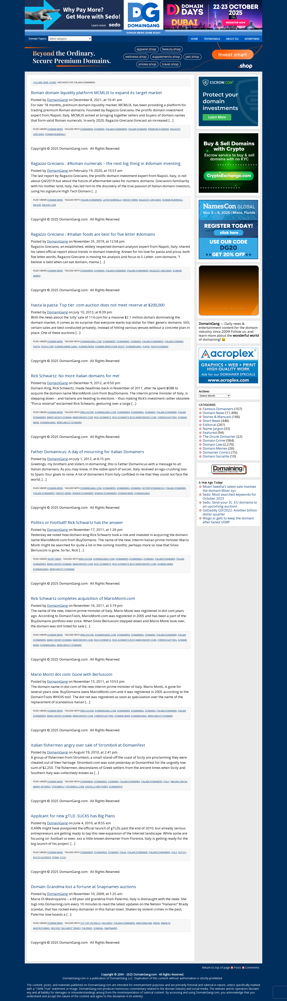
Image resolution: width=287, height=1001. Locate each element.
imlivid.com (49, 204)
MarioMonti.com (83, 417)
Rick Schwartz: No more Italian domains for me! (75, 375)
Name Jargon (213, 428)
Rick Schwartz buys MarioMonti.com (134, 417)
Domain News (55, 129)
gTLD (63, 857)
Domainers (86, 129)
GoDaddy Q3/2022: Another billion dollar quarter (230, 512)
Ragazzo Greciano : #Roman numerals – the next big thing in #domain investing (106, 163)
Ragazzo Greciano (150, 199)
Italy (166, 781)
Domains (99, 129)
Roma (55, 857)
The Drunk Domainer (219, 436)
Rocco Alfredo (42, 857)
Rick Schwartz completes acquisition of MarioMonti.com (83, 598)
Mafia (156, 923)
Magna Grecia (179, 781)
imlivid (37, 204)
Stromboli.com (75, 786)
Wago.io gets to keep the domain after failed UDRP (228, 520)
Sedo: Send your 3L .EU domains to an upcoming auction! (230, 504)
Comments (252, 967)
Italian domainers (116, 129)
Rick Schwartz (102, 417)
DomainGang (57, 99)
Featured (210, 432)
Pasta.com (47, 346)
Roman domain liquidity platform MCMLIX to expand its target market (96, 92)
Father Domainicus (153, 488)
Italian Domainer (115, 270)
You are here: (41, 82)
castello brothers (96, 786)
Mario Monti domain (59, 417)
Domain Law (212, 444)
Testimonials (212, 39)
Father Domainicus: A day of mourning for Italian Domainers (87, 451)
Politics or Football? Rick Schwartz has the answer (77, 522)
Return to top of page (216, 967)
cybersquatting (167, 417)
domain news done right (110, 346)
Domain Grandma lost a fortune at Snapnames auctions (83, 886)
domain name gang (66, 346)
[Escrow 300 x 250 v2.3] (228, 125)
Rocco (182, 852)
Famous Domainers (218, 408)
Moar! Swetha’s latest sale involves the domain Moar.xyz (229, 488)
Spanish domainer (82, 493)
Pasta (36, 346)
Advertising (252, 39)
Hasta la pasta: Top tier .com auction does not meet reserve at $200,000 (97, 305)
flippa (146, 346)
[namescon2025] (228, 258)
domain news (86, 346)
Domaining (123, 341)
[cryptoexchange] (228, 191)
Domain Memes (215, 448)
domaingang (133, 346)
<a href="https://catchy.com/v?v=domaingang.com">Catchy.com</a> (229, 290)
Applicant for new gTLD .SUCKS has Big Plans (73, 816)
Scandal (98, 928)
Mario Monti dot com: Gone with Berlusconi (71, 674)
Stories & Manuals (217, 416)
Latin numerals (112, 199)
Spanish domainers (105, 493)
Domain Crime (214, 440)
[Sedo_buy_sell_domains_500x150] (74, 28)
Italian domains (137, 129)
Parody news (130, 199)
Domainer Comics (216, 452)
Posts (237, 967)
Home (194, 39)
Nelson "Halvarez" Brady (66, 928)
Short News (54, 558)
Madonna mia (144, 923)
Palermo (87, 928)
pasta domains (159, 346)
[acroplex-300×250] (228, 382)
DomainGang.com (91, 341)
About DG (232, 39)
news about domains (69, 422)
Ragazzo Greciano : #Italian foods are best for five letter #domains (93, 234)
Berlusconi (87, 412)
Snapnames (110, 928)
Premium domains (158, 129)
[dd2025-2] (212, 28)
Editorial (209, 424)
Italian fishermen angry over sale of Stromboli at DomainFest (88, 745)
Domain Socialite (216, 456)
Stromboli (58, 786)
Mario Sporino (41, 786)
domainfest (116, 786)
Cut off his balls (90, 923)
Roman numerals (55, 134)
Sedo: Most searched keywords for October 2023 (229, 496)
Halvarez (107, 923)
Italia (123, 852)
